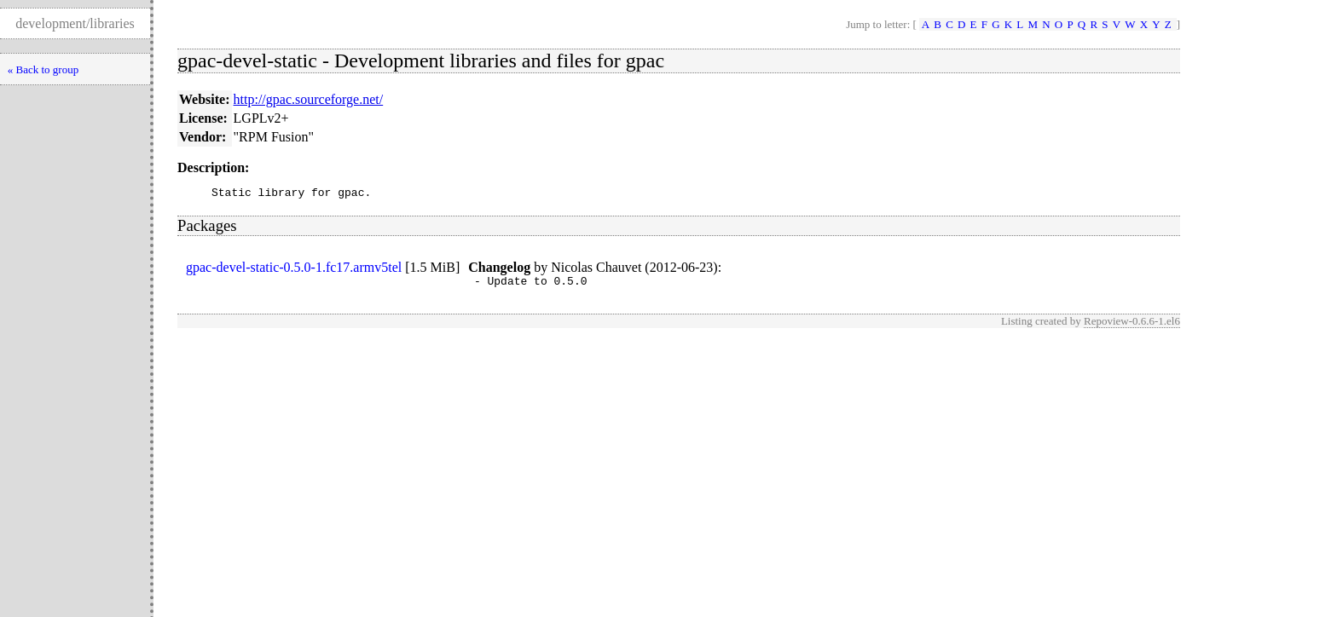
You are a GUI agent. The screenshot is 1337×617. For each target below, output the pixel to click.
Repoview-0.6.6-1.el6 (1132, 326)
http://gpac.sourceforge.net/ (309, 99)
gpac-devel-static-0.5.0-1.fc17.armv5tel (294, 269)
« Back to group (43, 69)
